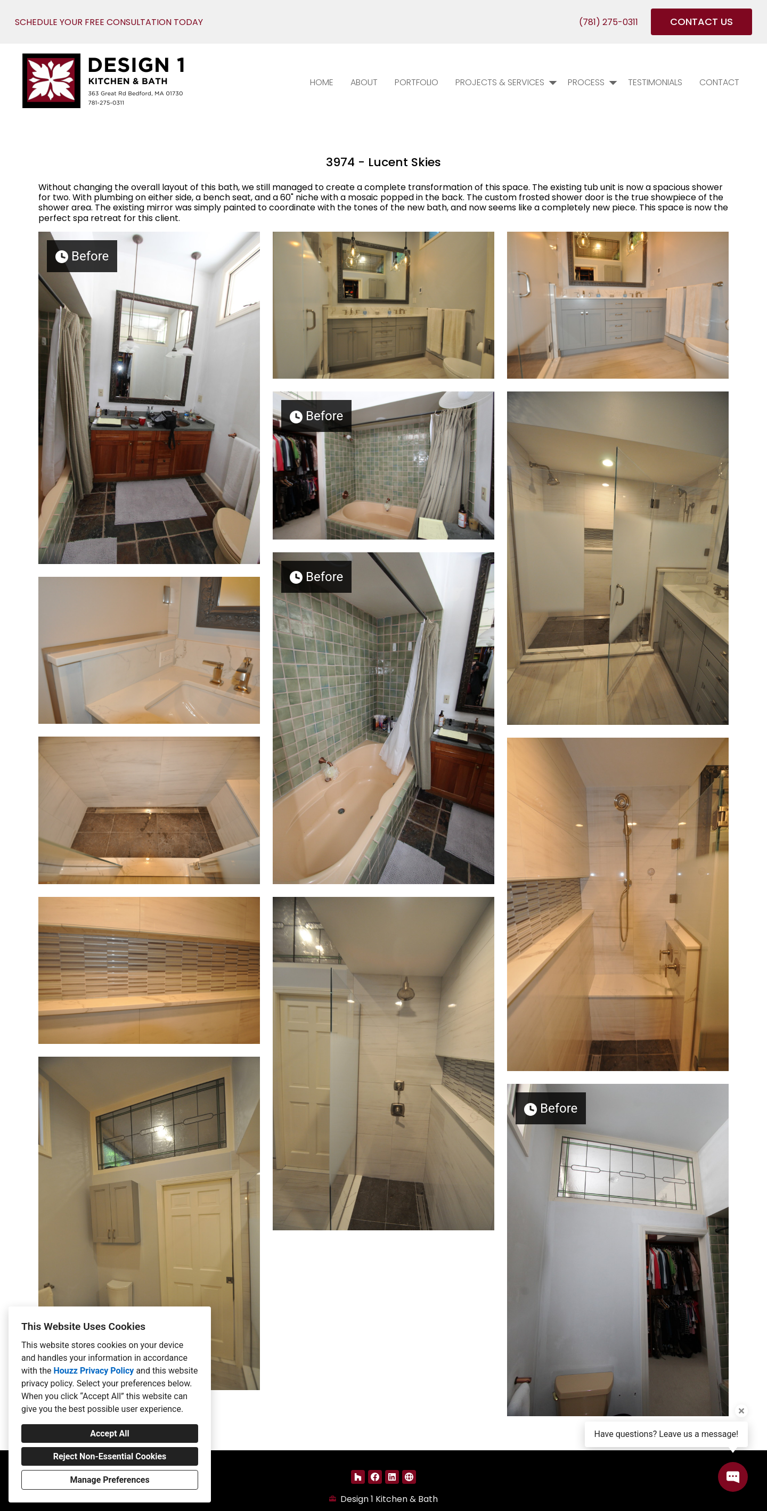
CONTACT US (701, 21)
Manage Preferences (109, 1480)
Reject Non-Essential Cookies (110, 1456)
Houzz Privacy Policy (93, 1371)
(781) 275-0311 (608, 22)
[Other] (409, 1477)
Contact (719, 82)
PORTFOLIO (416, 82)
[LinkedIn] (392, 1477)
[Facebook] (375, 1477)
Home (321, 82)
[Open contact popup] (733, 1477)
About (364, 82)
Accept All (109, 1433)
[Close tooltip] (741, 1410)
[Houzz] (358, 1477)
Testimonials (655, 82)
